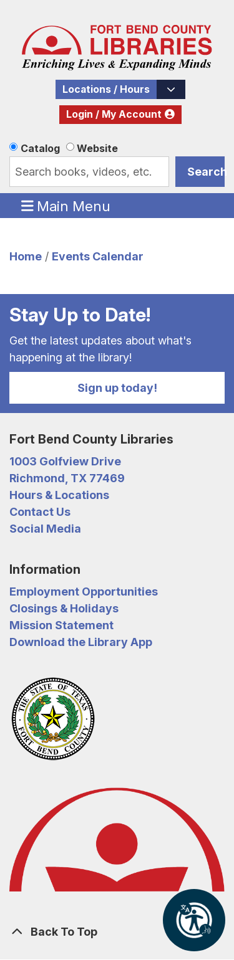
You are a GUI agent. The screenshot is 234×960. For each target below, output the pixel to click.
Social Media (45, 528)
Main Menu (66, 205)
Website (97, 148)
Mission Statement (61, 625)
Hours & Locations (59, 494)
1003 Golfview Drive (65, 461)
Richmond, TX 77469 (67, 478)
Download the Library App (80, 642)
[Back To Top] (117, 932)
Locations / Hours (106, 89)
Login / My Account (114, 114)
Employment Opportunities (83, 591)
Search (206, 171)
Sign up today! (117, 387)
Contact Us (40, 511)
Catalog (40, 148)
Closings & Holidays (64, 608)
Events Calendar (98, 256)
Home (25, 256)
